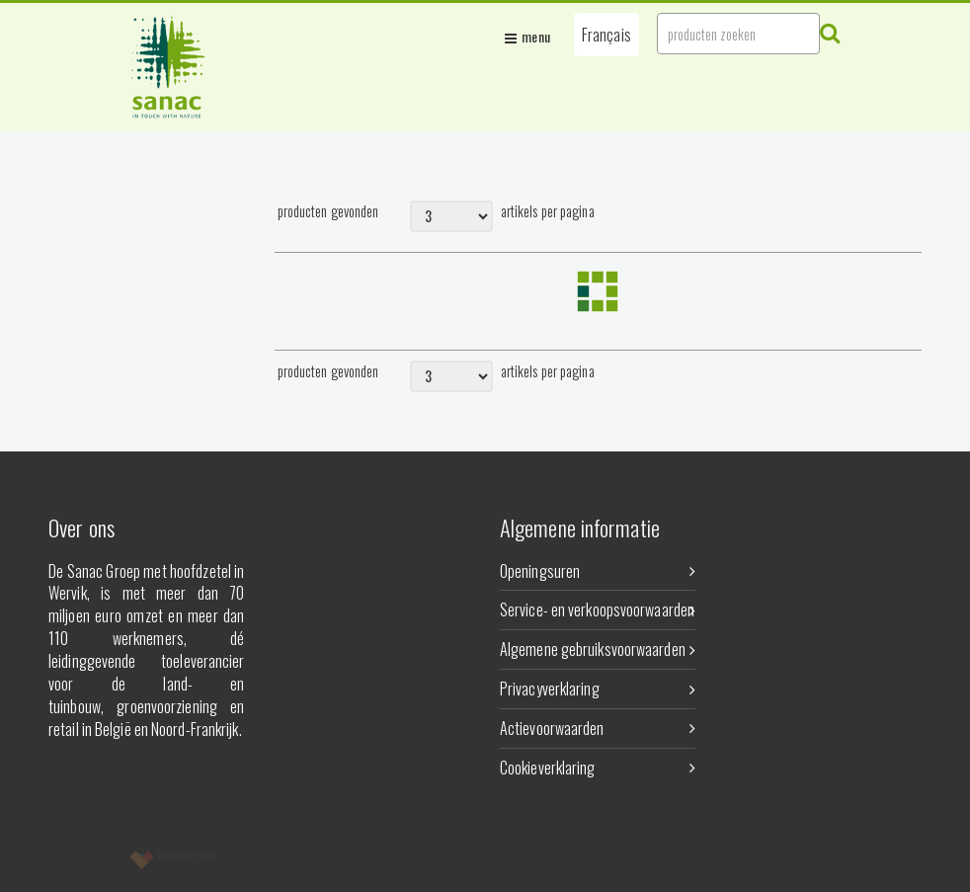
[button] (606, 34)
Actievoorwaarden (597, 728)
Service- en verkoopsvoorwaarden (597, 609)
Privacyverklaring (597, 688)
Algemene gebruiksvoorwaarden (597, 649)
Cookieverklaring (597, 767)
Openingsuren (597, 571)
